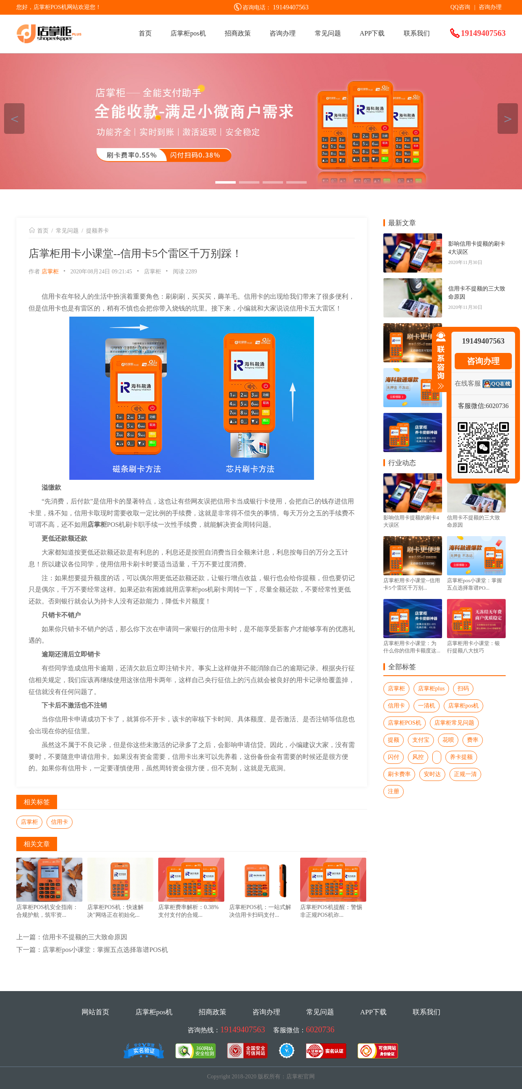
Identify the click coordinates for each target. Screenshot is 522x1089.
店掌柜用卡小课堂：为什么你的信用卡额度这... (411, 647)
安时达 (432, 774)
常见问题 (328, 33)
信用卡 (59, 822)
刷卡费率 (399, 774)
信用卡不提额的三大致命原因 (84, 937)
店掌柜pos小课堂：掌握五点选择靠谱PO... (474, 584)
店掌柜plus (431, 688)
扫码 (463, 688)
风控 (418, 757)
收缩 (439, 360)
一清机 (426, 706)
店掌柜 (50, 271)
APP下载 (372, 33)
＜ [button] (14, 118)
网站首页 (95, 1012)
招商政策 (238, 33)
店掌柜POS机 (404, 723)
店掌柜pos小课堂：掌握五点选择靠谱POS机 (105, 949)
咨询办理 (490, 7)
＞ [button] (508, 118)
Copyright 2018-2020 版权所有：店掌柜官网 (261, 1076)
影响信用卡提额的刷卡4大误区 (476, 248)
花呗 (448, 740)
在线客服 (468, 383)
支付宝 (420, 740)
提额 (393, 740)
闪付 (393, 757)
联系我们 (417, 33)
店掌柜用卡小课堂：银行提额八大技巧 (473, 647)
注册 (393, 791)
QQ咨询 (460, 7)
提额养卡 (97, 231)
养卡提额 (461, 757)
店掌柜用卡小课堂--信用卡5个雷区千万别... (411, 584)
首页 (145, 33)
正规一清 (465, 774)
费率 (472, 740)
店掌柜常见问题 (454, 723)
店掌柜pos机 (188, 33)
